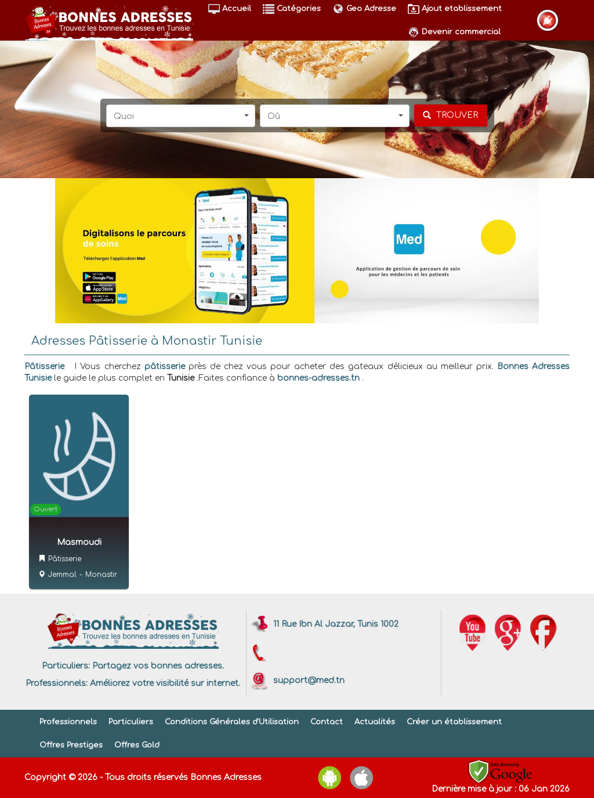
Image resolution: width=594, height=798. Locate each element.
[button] (181, 115)
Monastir (101, 574)
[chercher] (450, 115)
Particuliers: (66, 666)
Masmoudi (79, 542)
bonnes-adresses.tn (318, 378)
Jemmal (62, 574)
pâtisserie (164, 366)
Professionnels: (57, 683)
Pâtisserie (44, 366)
